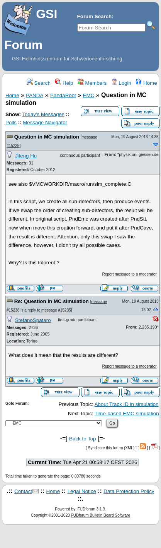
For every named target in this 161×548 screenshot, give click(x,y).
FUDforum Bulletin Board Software (100, 515)
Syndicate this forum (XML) (111, 448)
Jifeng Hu (26, 156)
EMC (89, 95)
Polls (11, 122)
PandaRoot (63, 95)
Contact (23, 491)
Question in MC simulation (46, 137)
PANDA (34, 95)
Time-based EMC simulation (127, 413)
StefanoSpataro (33, 320)
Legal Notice (82, 491)
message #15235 (56, 310)
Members (92, 83)
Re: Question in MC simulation (51, 301)
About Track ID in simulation (127, 404)
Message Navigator (45, 122)
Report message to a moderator (129, 274)
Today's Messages (43, 114)
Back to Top (82, 439)
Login (121, 83)
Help (64, 83)
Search (39, 83)
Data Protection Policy (128, 491)
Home (146, 83)
